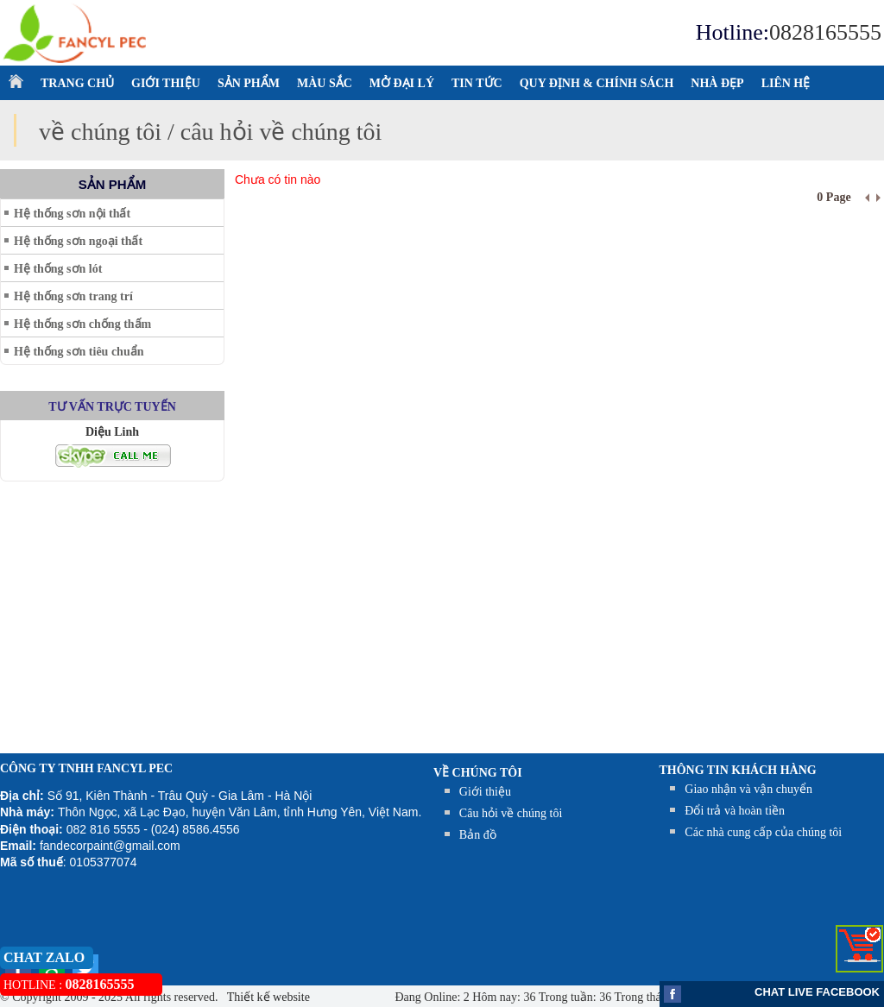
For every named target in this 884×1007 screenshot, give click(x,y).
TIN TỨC (476, 83)
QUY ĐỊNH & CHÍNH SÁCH (597, 83)
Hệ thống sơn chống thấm (82, 324)
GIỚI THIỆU (165, 83)
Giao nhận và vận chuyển (748, 789)
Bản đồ (477, 834)
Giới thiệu (485, 791)
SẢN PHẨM (249, 83)
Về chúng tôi (477, 772)
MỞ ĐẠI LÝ (401, 83)
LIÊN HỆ (786, 83)
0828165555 (825, 32)
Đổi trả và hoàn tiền (735, 810)
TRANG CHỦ (77, 83)
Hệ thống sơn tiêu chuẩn (78, 351)
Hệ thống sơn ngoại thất (78, 241)
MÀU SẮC (324, 83)
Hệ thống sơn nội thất (72, 213)
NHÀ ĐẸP (717, 83)
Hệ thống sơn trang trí (73, 296)
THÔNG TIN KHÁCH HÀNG (738, 770)
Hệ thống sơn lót (58, 268)
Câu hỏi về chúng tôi (510, 813)
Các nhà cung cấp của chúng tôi (763, 832)
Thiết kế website (267, 997)
